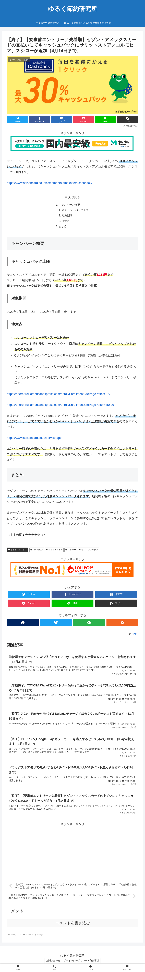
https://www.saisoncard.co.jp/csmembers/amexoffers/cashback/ (49, 183)
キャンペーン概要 (69, 204)
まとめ (62, 226)
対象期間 (67, 215)
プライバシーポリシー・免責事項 (81, 961)
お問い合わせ (53, 961)
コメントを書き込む (72, 924)
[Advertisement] (72, 851)
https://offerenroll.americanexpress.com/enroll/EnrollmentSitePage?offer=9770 (59, 394)
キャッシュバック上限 (75, 210)
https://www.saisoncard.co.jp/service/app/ (34, 438)
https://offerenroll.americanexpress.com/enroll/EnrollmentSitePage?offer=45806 (60, 405)
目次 (68, 197)
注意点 (66, 221)
